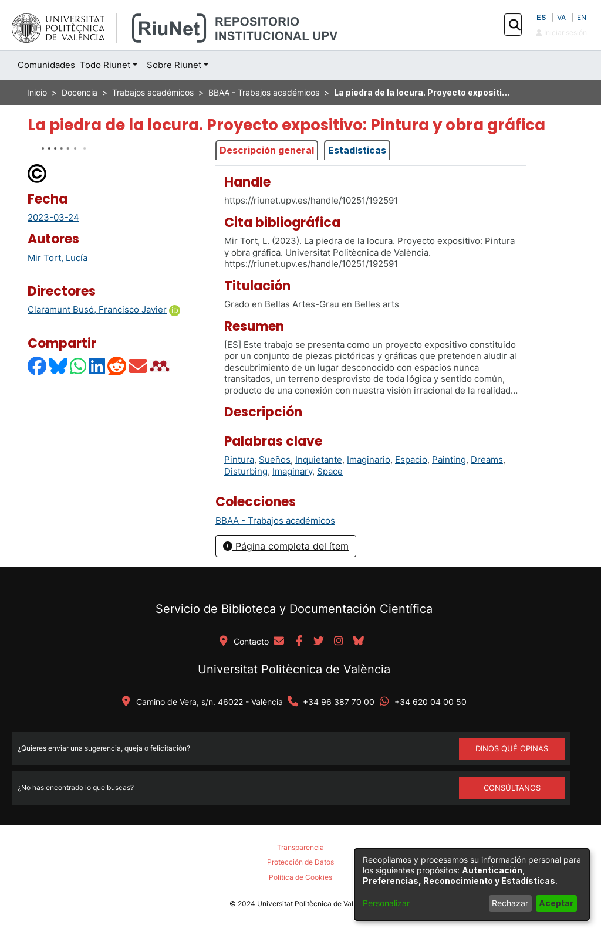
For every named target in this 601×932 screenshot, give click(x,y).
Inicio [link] (37, 92)
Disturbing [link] (246, 471)
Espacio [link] (411, 459)
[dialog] (471, 884)
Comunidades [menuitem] (46, 64)
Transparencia (300, 847)
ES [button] (541, 17)
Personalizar (386, 903)
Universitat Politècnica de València (294, 669)
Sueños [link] (275, 459)
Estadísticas (357, 150)
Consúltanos (512, 787)
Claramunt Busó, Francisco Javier (97, 309)
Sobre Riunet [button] (174, 64)
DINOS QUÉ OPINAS (511, 748)
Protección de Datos (300, 862)
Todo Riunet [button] (105, 64)
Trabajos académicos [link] (153, 92)
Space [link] (330, 471)
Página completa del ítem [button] (286, 546)
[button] (514, 25)
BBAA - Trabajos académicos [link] (263, 92)
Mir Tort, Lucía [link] (57, 257)
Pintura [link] (239, 459)
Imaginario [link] (368, 459)
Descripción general (267, 150)
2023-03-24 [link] (53, 217)
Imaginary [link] (292, 471)
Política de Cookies (300, 877)
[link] (275, 520)
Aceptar (556, 903)
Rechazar (510, 903)
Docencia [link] (79, 92)
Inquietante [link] (318, 459)
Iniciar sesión (561, 32)
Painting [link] (449, 459)
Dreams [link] (487, 459)
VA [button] (561, 17)
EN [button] (581, 17)
